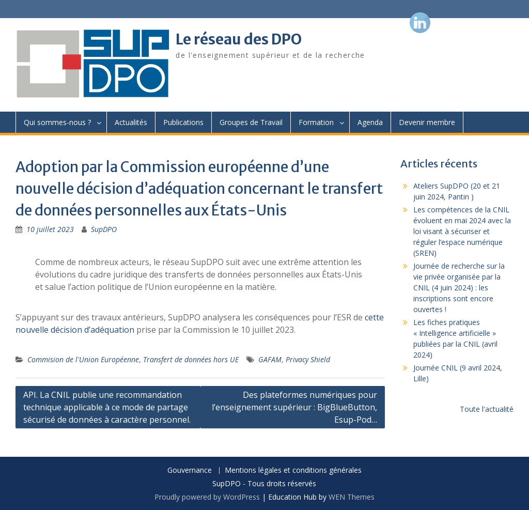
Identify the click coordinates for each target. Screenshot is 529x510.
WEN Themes (352, 497)
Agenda (370, 122)
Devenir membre (427, 122)
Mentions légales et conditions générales (293, 470)
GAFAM (270, 359)
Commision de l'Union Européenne (83, 359)
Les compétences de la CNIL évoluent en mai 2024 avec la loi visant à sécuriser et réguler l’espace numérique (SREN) (462, 231)
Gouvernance (189, 470)
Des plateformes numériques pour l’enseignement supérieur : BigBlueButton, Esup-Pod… (294, 407)
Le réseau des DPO (239, 39)
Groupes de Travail (251, 122)
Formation (316, 122)
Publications (183, 122)
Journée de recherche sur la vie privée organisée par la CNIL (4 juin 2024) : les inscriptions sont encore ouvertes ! (459, 287)
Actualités (131, 122)
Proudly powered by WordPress (207, 497)
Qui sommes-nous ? (57, 122)
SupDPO (104, 229)
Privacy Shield (308, 359)
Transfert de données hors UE (191, 359)
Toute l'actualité (487, 409)
